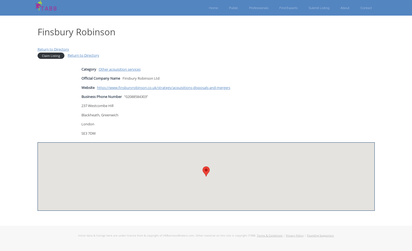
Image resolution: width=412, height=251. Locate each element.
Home (213, 8)
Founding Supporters (320, 235)
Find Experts (288, 8)
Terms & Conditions (270, 235)
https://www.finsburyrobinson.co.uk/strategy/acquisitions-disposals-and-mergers (163, 87)
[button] (206, 171)
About (345, 8)
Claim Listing (51, 56)
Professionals (259, 8)
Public (233, 8)
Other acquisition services (120, 69)
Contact (366, 8)
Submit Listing (319, 8)
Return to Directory (53, 49)
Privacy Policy (295, 235)
